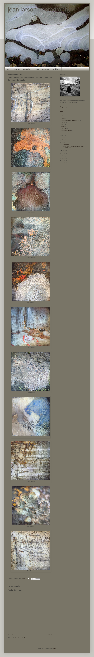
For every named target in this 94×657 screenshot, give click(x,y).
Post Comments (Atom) (21, 638)
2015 (63, 153)
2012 (63, 160)
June (64, 150)
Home (31, 635)
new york (63, 128)
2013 (63, 158)
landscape (45, 69)
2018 (63, 140)
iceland (14, 581)
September (66, 144)
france (62, 124)
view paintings (63, 107)
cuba (62, 118)
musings (17, 69)
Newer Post (11, 635)
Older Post (50, 635)
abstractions (27, 69)
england (63, 122)
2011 (63, 162)
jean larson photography (39, 9)
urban (37, 69)
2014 (63, 155)
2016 (63, 142)
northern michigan (66, 130)
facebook (62, 111)
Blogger (54, 648)
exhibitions (56, 69)
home (8, 69)
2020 (63, 137)
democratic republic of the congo (69, 120)
